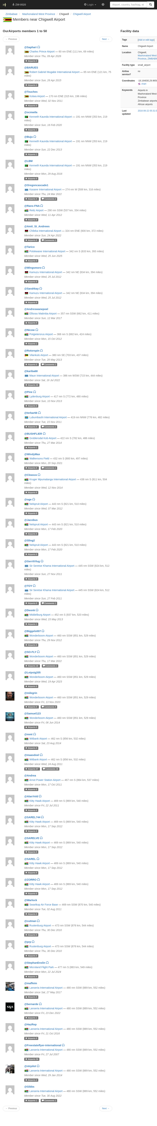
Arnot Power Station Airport (44, 779)
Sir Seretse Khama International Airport (51, 565)
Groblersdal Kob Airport (42, 438)
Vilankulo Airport (38, 355)
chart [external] (142, 84)
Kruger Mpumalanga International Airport (52, 479)
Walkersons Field (39, 458)
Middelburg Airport (39, 614)
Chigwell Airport (82, 14)
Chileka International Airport (45, 230)
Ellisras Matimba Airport (43, 313)
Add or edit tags (146, 40)
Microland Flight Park (41, 967)
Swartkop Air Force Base (43, 904)
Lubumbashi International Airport (48, 417)
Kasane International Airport (45, 189)
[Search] (150, 4)
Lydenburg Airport (39, 396)
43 (31, 385)
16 (50, 769)
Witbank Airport (38, 738)
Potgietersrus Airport (41, 334)
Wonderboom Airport (41, 635)
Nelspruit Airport (38, 503)
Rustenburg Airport (40, 925)
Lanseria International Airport (46, 987)
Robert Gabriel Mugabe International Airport (54, 72)
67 (32, 769)
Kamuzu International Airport (45, 272)
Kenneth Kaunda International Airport (50, 116)
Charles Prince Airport (42, 51)
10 (32, 666)
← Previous (11, 1108)
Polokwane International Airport (47, 251)
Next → (105, 1108)
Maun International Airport (44, 375)
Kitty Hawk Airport (39, 800)
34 (31, 1059)
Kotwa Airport (37, 96)
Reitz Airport (36, 210)
